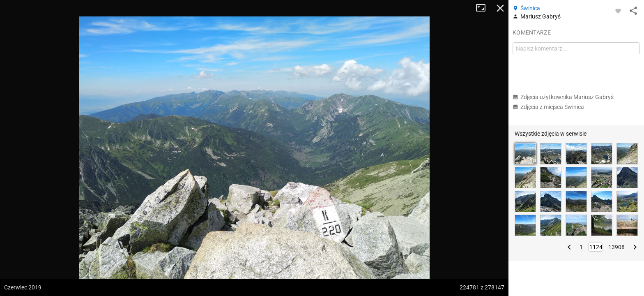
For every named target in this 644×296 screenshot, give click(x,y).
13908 (616, 247)
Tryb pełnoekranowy (484, 8)
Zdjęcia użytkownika (563, 97)
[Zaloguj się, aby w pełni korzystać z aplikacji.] (618, 10)
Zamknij (500, 8)
